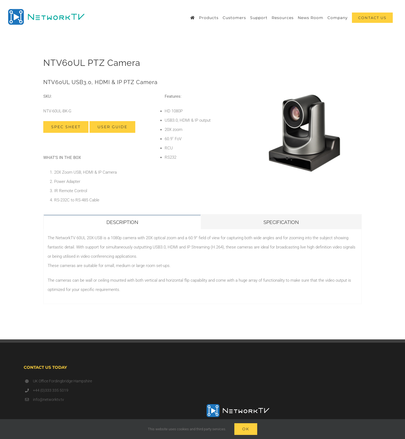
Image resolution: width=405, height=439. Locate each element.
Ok (245, 428)
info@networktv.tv (48, 399)
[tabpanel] (202, 266)
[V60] (304, 93)
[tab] (122, 222)
